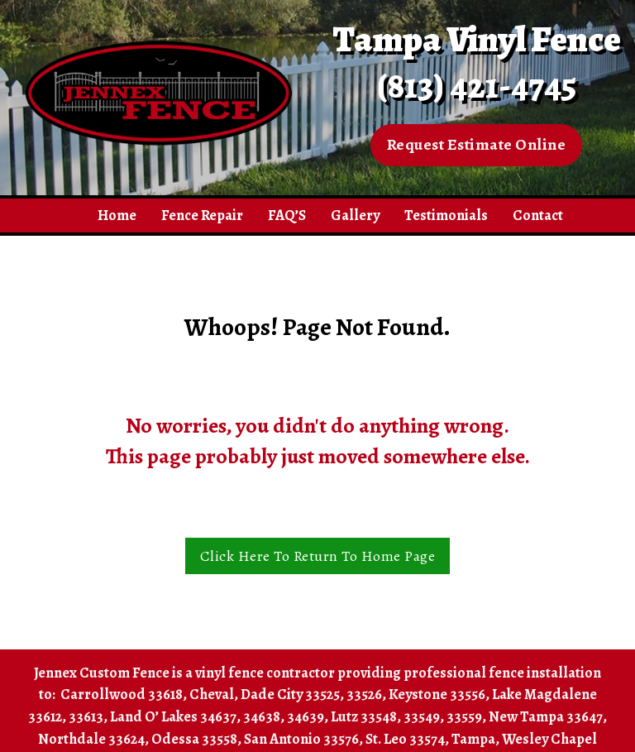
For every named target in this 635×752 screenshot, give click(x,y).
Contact (538, 215)
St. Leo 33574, (407, 739)
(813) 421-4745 (476, 85)
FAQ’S (287, 215)
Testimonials (446, 215)
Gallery (355, 215)
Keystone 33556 (437, 694)
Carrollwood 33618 (121, 694)
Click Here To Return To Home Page (318, 556)
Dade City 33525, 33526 (311, 694)
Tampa (473, 739)
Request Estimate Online (476, 144)
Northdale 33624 (91, 739)
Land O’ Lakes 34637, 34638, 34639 (217, 716)
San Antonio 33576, (303, 739)
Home (117, 215)
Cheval (211, 694)
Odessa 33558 (194, 739)
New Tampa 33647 (546, 716)
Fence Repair (202, 215)
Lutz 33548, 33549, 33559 (406, 716)
